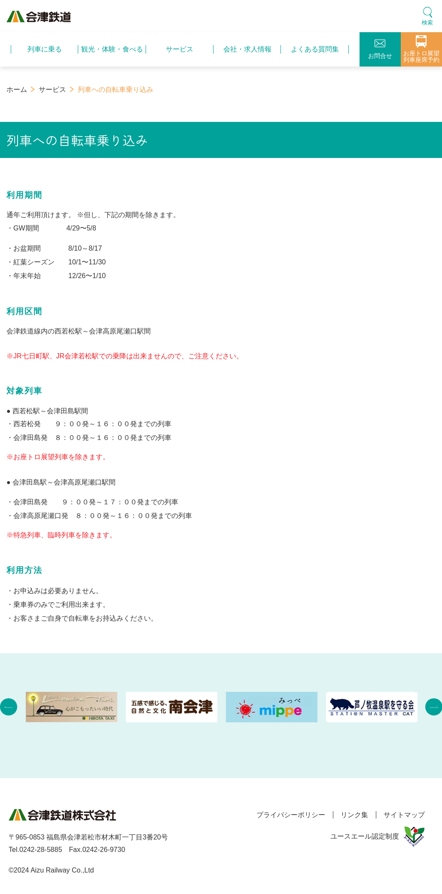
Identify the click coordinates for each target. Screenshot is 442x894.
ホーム (16, 89)
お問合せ (380, 49)
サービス (179, 49)
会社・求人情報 (247, 49)
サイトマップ (404, 814)
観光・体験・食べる (112, 49)
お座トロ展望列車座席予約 (421, 49)
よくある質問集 (315, 49)
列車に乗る (44, 49)
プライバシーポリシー (286, 814)
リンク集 (352, 814)
